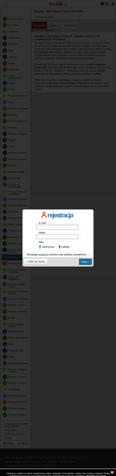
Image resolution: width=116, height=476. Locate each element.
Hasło (42, 55)
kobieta (66, 69)
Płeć (41, 65)
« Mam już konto (36, 84)
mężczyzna (48, 69)
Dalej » (85, 84)
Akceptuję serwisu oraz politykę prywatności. (57, 77)
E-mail (42, 46)
